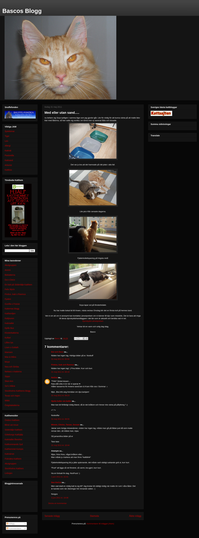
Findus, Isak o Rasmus (15, 294)
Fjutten (8, 299)
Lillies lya (9, 342)
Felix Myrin (10, 289)
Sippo (7, 376)
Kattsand (9, 160)
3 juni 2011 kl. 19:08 (59, 498)
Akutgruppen (10, 265)
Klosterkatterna (12, 333)
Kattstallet (9, 323)
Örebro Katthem (12, 420)
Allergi (7, 146)
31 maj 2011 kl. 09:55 (60, 419)
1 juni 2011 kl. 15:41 (59, 477)
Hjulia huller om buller (61, 401)
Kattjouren (9, 318)
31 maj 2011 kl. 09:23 (60, 395)
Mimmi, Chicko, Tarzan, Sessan (65, 425)
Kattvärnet (9, 454)
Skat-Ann (9, 381)
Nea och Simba (12, 366)
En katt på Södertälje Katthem (18, 284)
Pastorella (9, 155)
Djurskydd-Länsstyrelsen (92, 321)
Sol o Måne (10, 386)
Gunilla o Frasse (12, 304)
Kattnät (8, 150)
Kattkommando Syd (14, 444)
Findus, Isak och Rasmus (62, 365)
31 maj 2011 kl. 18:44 (60, 445)
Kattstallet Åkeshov (13, 439)
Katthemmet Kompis (14, 449)
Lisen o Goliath (11, 347)
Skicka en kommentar (57, 503)
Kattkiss (8, 170)
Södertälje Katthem (13, 430)
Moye (7, 362)
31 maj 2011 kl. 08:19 (60, 372)
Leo (6, 141)
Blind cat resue (11, 425)
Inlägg (10, 524)
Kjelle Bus (9, 328)
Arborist (8, 165)
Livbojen (8, 473)
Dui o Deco (10, 280)
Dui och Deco (57, 352)
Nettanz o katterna (13, 371)
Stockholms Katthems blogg (17, 391)
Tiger (7, 136)
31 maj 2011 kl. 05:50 (60, 359)
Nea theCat (56, 482)
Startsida (94, 516)
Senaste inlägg (52, 516)
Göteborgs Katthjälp (14, 434)
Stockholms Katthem (14, 468)
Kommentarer (13, 528)
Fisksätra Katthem (13, 459)
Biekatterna (10, 275)
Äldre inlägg (135, 516)
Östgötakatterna (12, 405)
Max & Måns (10, 357)
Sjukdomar (10, 131)
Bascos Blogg (22, 11)
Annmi (8, 270)
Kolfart (8, 337)
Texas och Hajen (12, 396)
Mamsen (9, 352)
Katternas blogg (12, 308)
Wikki (7, 400)
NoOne (54, 377)
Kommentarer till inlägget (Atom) (100, 524)
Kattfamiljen (10, 313)
